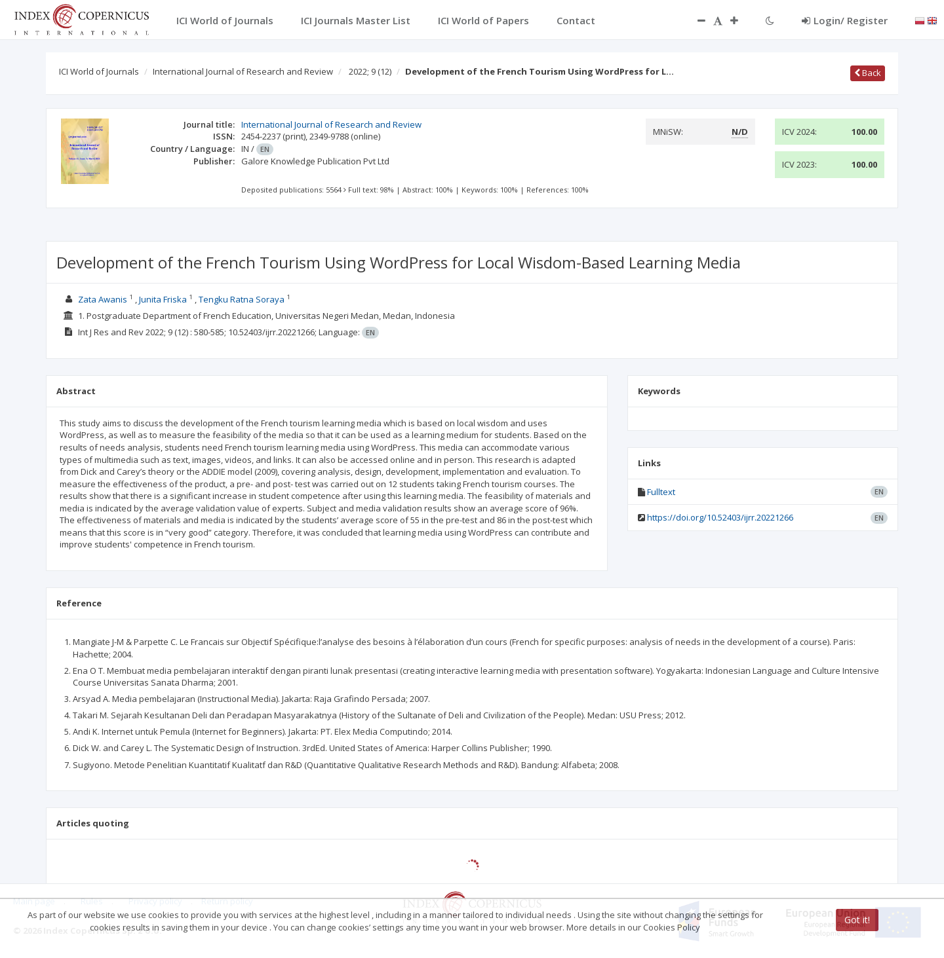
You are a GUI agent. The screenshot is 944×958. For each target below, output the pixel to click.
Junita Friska (163, 299)
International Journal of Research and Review (243, 71)
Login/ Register (845, 20)
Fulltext (661, 492)
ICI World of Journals (99, 71)
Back (867, 73)
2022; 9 (370, 71)
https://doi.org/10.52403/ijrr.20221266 (720, 517)
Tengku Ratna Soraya (242, 299)
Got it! (857, 919)
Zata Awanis (102, 299)
